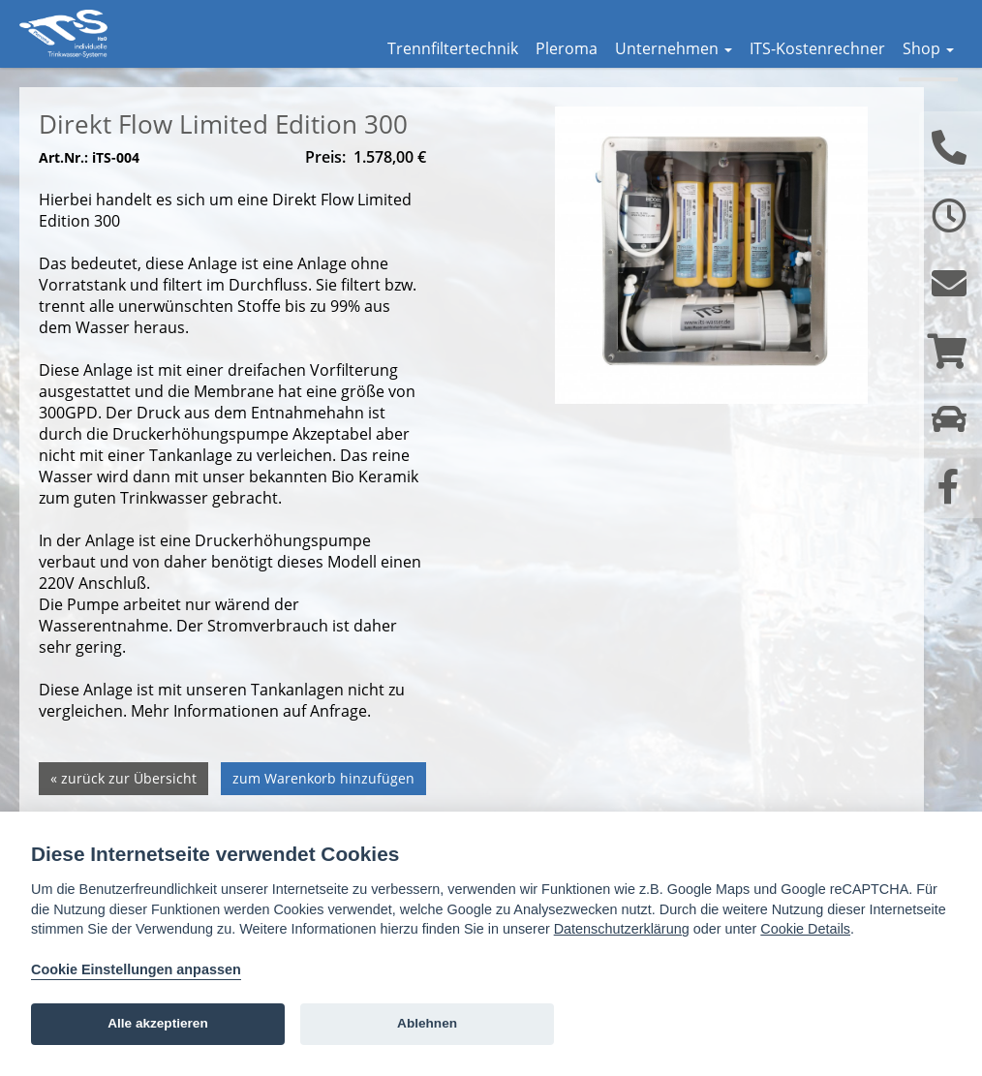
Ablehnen (427, 1023)
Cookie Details (805, 929)
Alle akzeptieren (157, 1023)
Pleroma (567, 48)
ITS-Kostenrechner (817, 48)
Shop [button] (928, 48)
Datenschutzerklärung (622, 929)
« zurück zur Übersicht (123, 807)
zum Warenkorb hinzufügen (323, 807)
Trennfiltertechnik (452, 48)
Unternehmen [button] (673, 48)
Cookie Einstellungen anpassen (136, 969)
